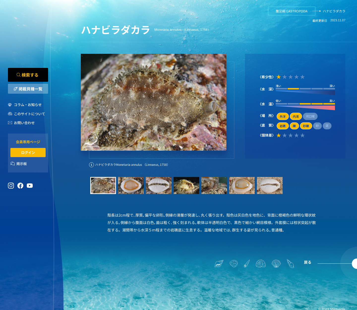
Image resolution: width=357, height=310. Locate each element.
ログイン (28, 152)
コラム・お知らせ (28, 104)
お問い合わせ (24, 122)
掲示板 (21, 163)
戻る (307, 262)
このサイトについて (29, 113)
